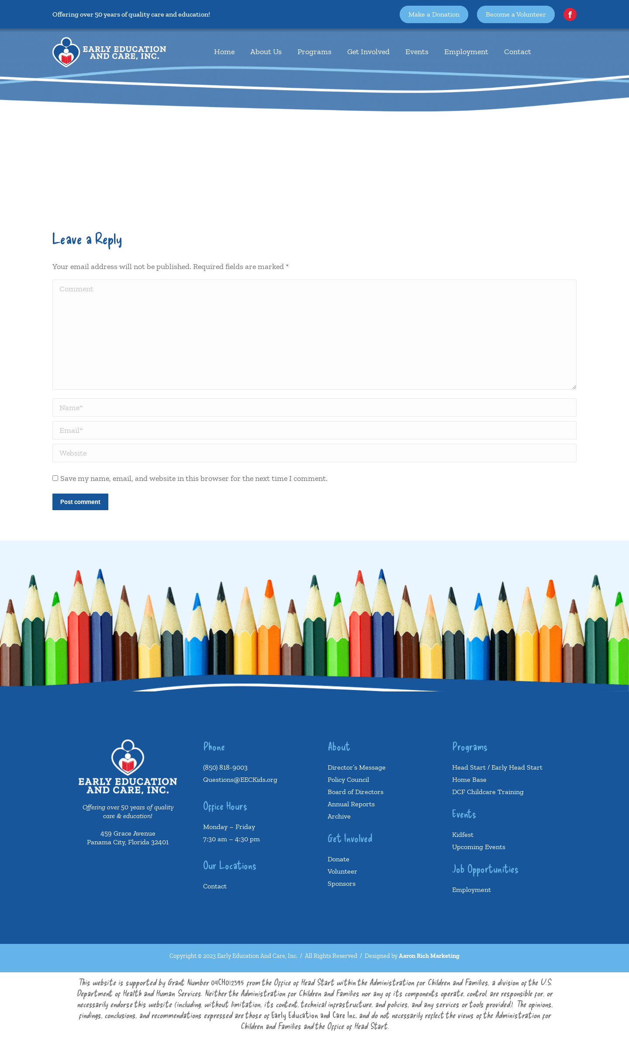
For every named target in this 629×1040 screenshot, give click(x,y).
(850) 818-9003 (225, 767)
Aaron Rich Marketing (429, 956)
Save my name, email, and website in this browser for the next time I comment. (194, 478)
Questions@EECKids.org (240, 779)
